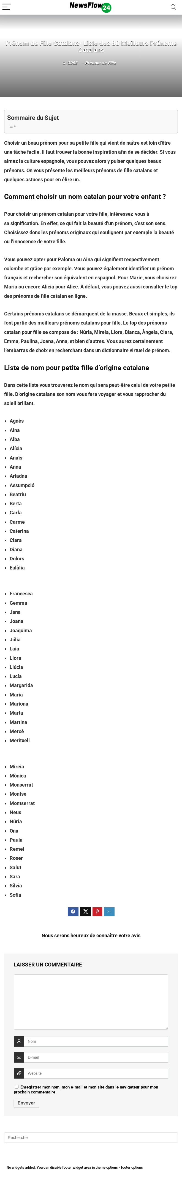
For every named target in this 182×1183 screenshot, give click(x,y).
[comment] (91, 1002)
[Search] (173, 7)
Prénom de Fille (100, 63)
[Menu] (6, 7)
